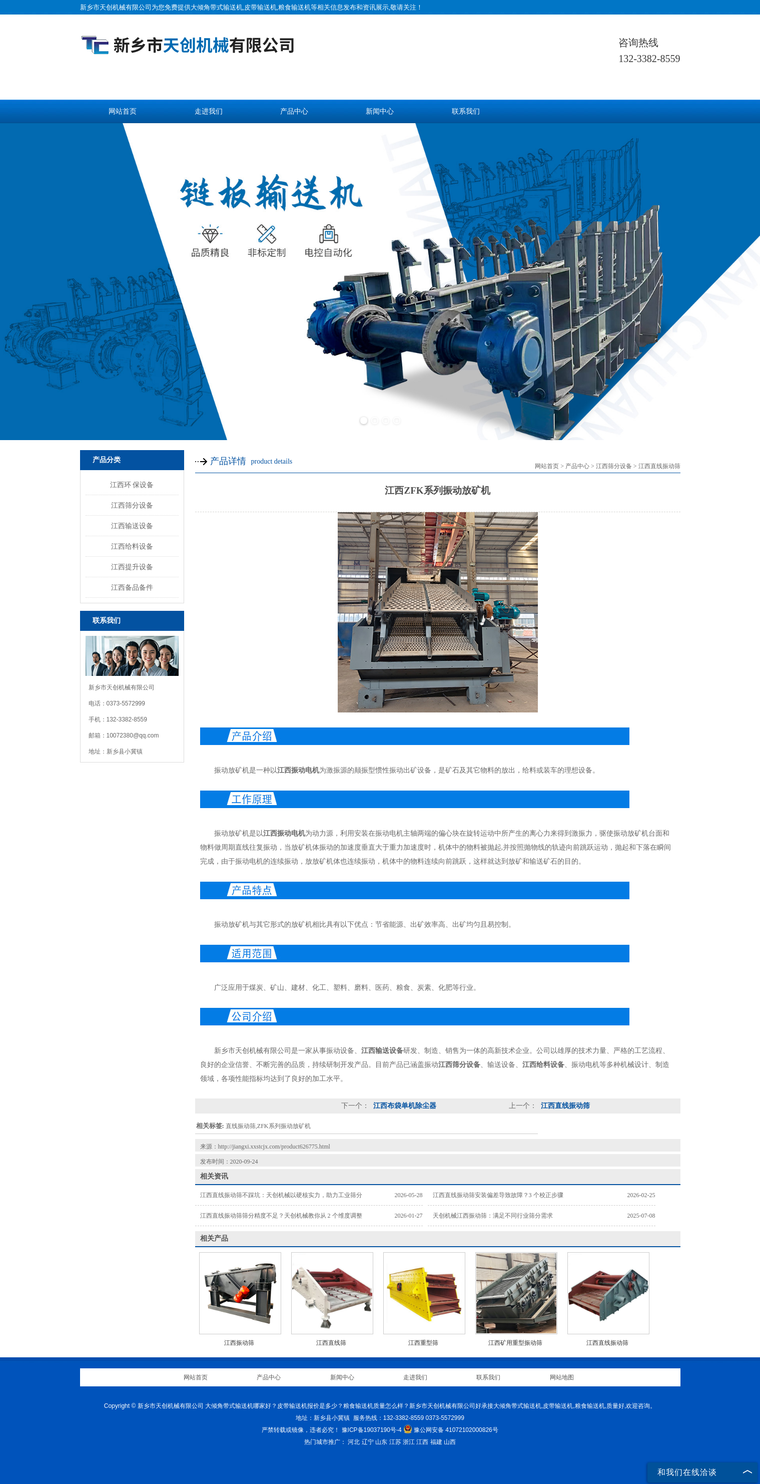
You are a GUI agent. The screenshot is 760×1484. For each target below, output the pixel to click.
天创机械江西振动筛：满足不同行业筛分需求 (493, 1215)
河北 (354, 1441)
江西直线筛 (331, 1342)
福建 (436, 1441)
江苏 (395, 1441)
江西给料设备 (132, 546)
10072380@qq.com (133, 735)
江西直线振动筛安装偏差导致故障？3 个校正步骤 (498, 1195)
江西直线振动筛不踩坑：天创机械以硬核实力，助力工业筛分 (281, 1195)
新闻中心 (380, 111)
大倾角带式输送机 (217, 7)
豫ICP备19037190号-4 (372, 1429)
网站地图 (562, 1377)
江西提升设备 (132, 567)
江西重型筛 (423, 1342)
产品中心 (294, 111)
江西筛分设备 (132, 505)
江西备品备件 (132, 587)
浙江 (409, 1441)
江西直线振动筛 (659, 466)
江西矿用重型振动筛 (515, 1342)
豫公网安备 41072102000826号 (450, 1429)
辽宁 (368, 1441)
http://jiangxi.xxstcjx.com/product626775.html (274, 1146)
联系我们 (466, 111)
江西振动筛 (239, 1342)
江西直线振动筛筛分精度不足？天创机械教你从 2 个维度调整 (281, 1215)
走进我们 (209, 111)
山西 (450, 1441)
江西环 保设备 (132, 485)
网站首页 (123, 111)
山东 (381, 1441)
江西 (422, 1441)
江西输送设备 (132, 526)
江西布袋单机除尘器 (404, 1105)
